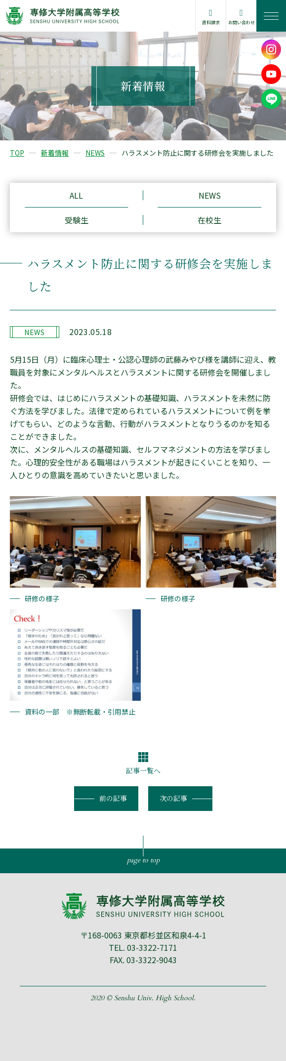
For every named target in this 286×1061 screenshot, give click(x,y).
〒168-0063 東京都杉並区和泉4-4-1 (143, 935)
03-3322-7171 (152, 947)
